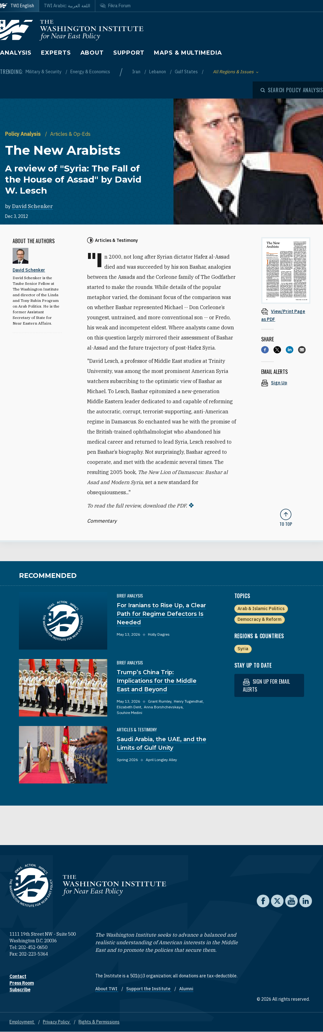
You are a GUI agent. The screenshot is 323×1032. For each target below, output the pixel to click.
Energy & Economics (90, 72)
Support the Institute (148, 989)
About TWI (106, 989)
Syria (243, 648)
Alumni (186, 989)
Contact (17, 976)
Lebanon (158, 72)
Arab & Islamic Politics (261, 608)
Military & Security (44, 72)
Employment (22, 1022)
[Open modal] (292, 90)
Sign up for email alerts (266, 685)
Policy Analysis (23, 134)
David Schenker (32, 206)
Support (128, 52)
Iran (136, 72)
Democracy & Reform (259, 619)
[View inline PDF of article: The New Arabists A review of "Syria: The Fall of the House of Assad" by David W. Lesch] (285, 315)
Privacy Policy (57, 1022)
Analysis (16, 52)
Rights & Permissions (99, 1022)
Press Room (21, 983)
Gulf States (187, 72)
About (92, 52)
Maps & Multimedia (188, 52)
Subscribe (19, 990)
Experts (56, 52)
